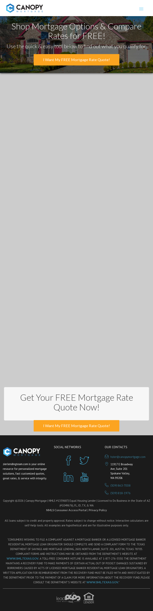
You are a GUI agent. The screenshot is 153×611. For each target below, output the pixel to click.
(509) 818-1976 (120, 493)
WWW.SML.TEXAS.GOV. (23, 558)
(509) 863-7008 (120, 485)
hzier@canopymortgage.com (127, 456)
